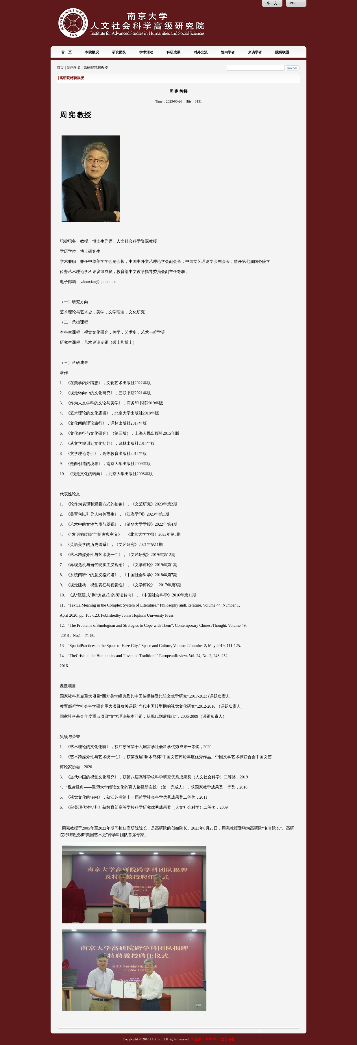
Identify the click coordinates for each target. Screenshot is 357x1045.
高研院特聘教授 (96, 68)
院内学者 (74, 68)
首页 (60, 68)
